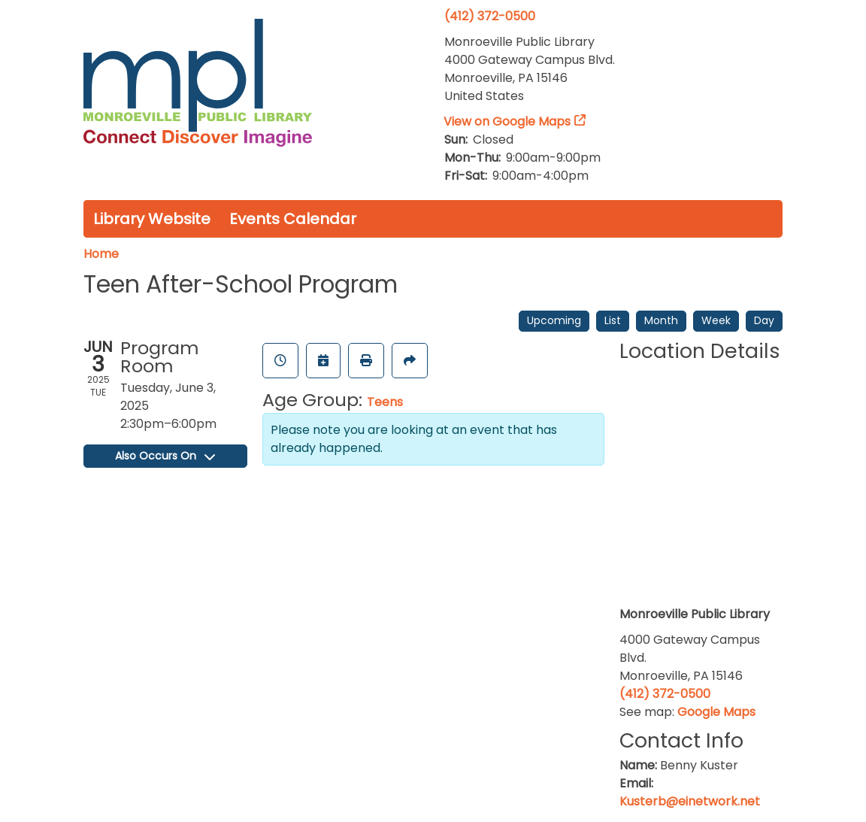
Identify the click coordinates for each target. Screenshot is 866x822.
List (612, 320)
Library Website (151, 218)
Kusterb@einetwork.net (689, 801)
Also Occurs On (165, 455)
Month (661, 320)
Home (101, 253)
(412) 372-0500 (489, 16)
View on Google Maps (507, 121)
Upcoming (554, 320)
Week (716, 320)
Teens (385, 402)
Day (764, 320)
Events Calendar (292, 218)
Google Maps (716, 711)
